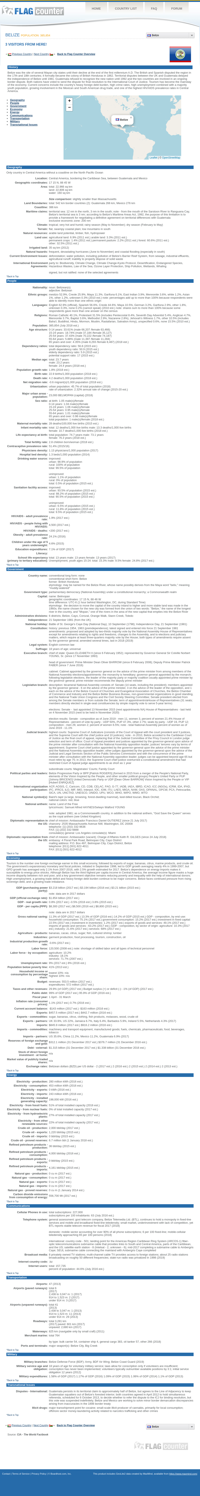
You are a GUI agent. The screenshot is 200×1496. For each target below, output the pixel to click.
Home (96, 8)
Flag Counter (33, 10)
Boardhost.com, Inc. (60, 1473)
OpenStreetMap (171, 157)
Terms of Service (21, 1473)
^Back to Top (12, 276)
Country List (126, 8)
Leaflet (153, 157)
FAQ (154, 8)
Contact (6, 1473)
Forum (176, 8)
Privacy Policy (39, 1473)
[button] (130, 117)
